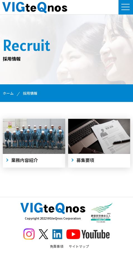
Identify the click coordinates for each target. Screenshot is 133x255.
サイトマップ (79, 246)
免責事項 (56, 246)
